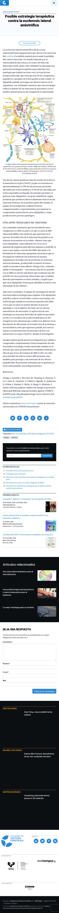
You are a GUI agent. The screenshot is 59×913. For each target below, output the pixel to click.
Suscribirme (46, 456)
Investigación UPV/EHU (11, 12)
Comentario (8, 642)
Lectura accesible (29, 43)
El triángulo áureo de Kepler (16, 474)
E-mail (6, 672)
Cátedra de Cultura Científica (20, 901)
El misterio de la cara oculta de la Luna (19, 471)
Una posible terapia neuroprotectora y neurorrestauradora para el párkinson (18, 592)
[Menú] (54, 3)
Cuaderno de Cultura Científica (20, 906)
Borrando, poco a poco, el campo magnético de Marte (25, 483)
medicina (14, 437)
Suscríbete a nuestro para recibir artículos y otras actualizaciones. (27, 449)
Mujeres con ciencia (12, 750)
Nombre (6, 664)
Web (4, 681)
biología (6, 437)
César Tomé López (28, 403)
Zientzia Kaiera (10, 708)
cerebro (9, 56)
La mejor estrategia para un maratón (18, 607)
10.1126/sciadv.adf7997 (13, 397)
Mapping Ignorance (12, 792)
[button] (12, 418)
